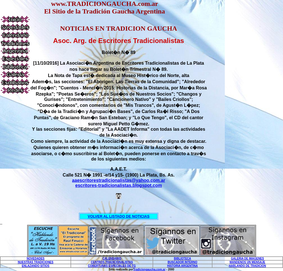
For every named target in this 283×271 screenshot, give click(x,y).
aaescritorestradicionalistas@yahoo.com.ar (118, 180)
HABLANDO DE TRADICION (247, 265)
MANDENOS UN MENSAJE (247, 262)
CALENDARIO (112, 258)
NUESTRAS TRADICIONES (35, 262)
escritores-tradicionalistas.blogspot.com (118, 185)
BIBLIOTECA (182, 258)
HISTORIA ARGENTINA (182, 265)
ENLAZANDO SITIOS (35, 265)
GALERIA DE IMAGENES (247, 258)
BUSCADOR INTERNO (182, 262)
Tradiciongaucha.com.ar (149, 269)
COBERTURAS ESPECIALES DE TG (112, 265)
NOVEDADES (35, 258)
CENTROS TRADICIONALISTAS (112, 262)
